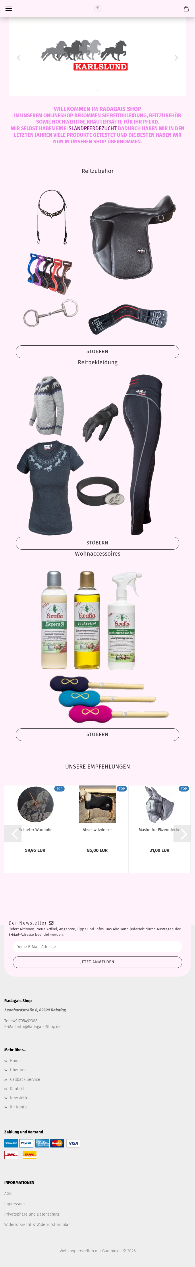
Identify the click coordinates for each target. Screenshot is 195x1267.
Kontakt (17, 1088)
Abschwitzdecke (97, 829)
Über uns (18, 1070)
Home (15, 1060)
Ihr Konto (18, 1107)
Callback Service (25, 1079)
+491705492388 (24, 1020)
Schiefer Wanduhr (35, 829)
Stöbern (97, 351)
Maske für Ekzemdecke (159, 829)
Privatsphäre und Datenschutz (31, 1214)
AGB (7, 1193)
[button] (17, 56)
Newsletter (20, 1097)
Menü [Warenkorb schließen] (8, 8)
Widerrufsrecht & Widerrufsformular (37, 1224)
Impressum (14, 1203)
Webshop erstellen (77, 1251)
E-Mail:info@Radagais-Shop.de (32, 1026)
